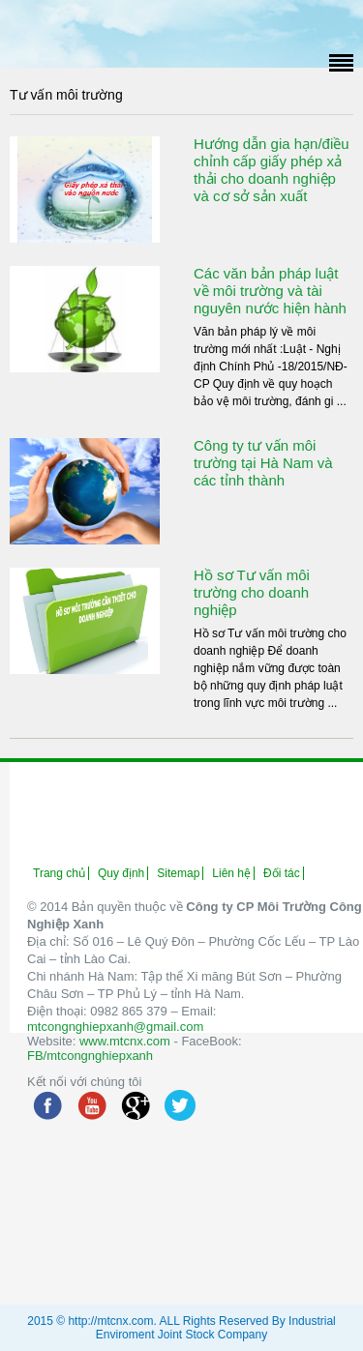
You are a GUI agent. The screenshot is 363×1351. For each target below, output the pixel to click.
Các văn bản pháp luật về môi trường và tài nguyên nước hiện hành (270, 290)
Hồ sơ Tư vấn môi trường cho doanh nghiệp (252, 592)
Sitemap (178, 873)
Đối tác (281, 873)
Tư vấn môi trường (66, 95)
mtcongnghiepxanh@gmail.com (115, 1026)
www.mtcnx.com (124, 1041)
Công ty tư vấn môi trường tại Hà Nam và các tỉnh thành (263, 462)
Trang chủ (59, 873)
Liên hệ (231, 873)
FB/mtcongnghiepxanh (90, 1055)
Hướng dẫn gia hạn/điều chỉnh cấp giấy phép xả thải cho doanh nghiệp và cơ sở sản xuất (271, 169)
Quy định (121, 873)
